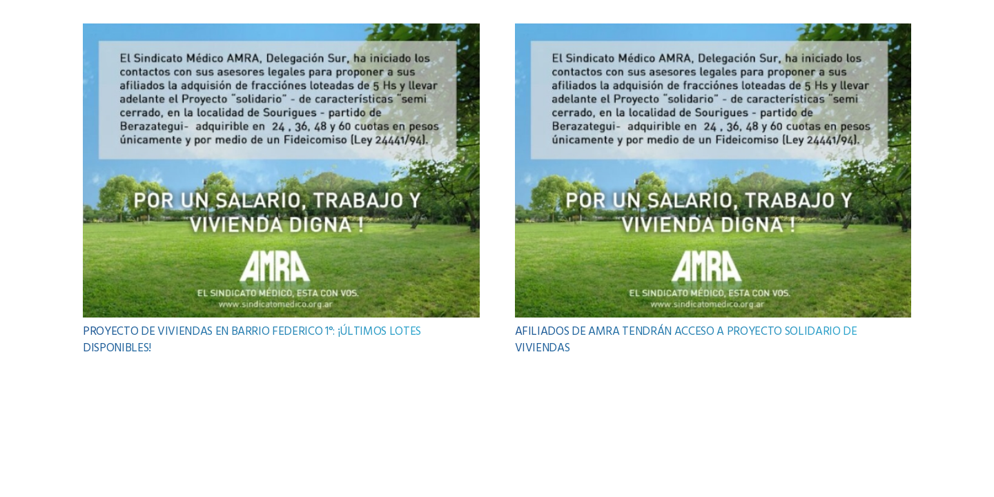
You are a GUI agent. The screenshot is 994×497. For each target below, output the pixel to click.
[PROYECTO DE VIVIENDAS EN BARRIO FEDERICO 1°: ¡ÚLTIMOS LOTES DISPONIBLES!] (281, 32)
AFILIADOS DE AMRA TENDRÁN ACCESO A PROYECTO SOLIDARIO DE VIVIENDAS (686, 340)
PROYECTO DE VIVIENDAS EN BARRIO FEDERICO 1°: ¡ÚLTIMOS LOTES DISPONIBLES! (252, 340)
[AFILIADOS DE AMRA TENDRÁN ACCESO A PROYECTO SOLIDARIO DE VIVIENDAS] (713, 32)
